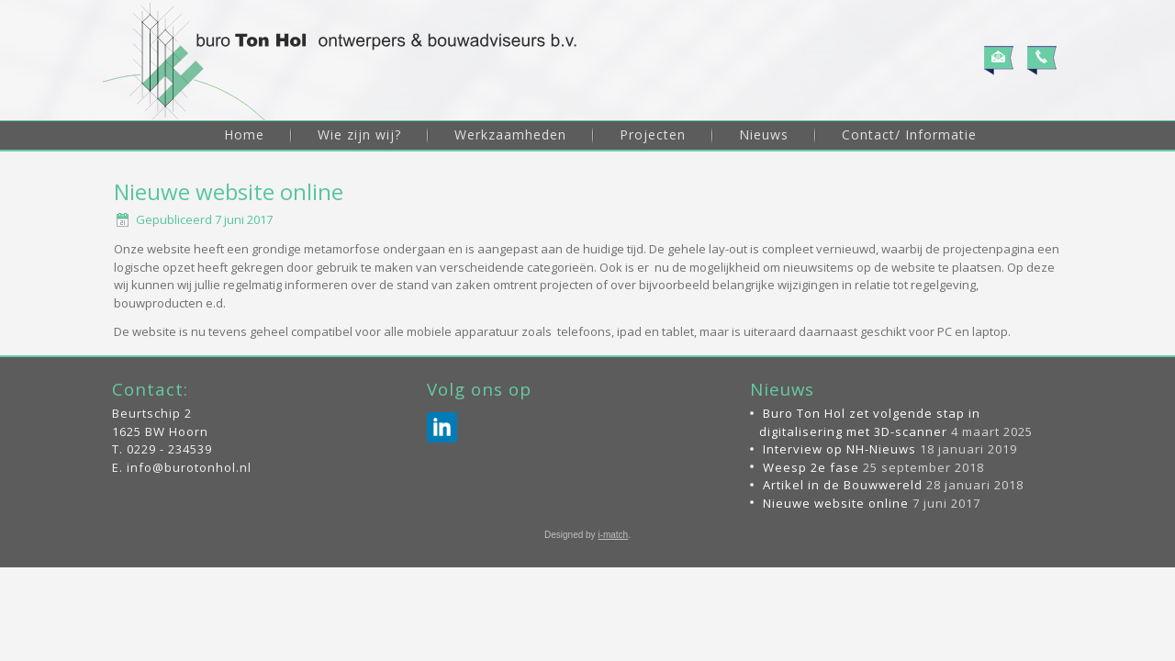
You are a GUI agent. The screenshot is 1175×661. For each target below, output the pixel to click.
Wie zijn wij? (359, 134)
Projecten (653, 134)
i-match (613, 629)
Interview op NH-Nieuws (839, 543)
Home (244, 134)
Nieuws (764, 134)
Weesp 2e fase (811, 561)
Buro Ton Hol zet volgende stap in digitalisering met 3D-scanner (869, 516)
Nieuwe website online (836, 596)
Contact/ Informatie (909, 134)
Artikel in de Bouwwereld (843, 579)
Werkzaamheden (510, 134)
